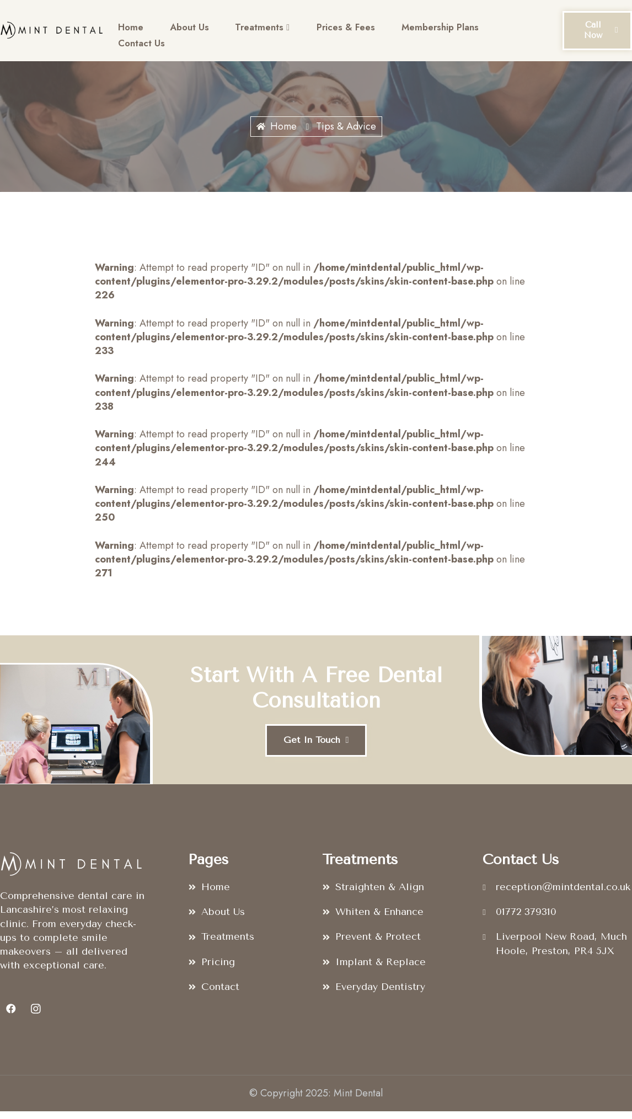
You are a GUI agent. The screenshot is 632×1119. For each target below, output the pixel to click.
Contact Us (140, 44)
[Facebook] (11, 1016)
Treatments (254, 30)
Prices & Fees (334, 29)
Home (129, 29)
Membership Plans (425, 29)
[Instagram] (36, 1016)
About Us (185, 29)
